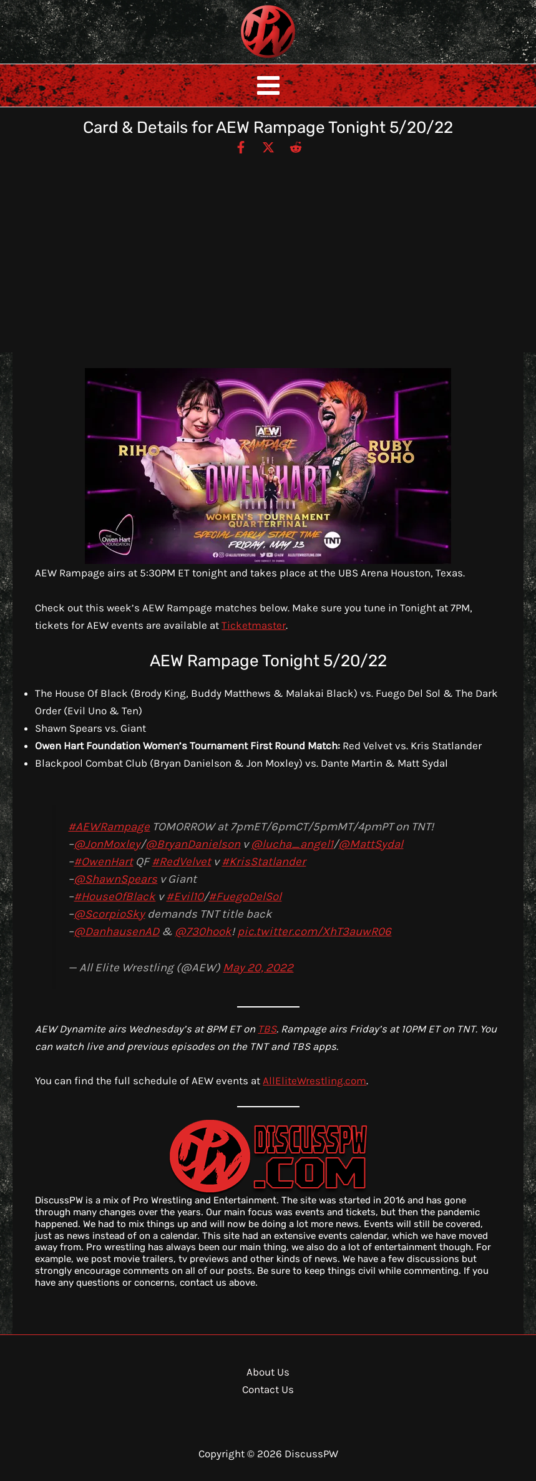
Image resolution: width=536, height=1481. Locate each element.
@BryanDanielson (192, 844)
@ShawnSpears (115, 879)
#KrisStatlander (264, 861)
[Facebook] (241, 146)
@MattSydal (370, 844)
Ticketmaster (254, 625)
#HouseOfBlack (114, 896)
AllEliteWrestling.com (314, 1080)
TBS (267, 1028)
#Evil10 (184, 896)
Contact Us (268, 1389)
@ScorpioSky (109, 914)
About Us (268, 1372)
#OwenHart (103, 861)
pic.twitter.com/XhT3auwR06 (314, 931)
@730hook (203, 931)
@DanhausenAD (116, 931)
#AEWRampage (109, 826)
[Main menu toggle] (268, 85)
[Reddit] (296, 146)
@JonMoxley (107, 844)
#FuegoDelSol (244, 896)
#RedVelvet (181, 861)
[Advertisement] (268, 248)
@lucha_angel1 (292, 844)
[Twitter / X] (268, 146)
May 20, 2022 (258, 967)
